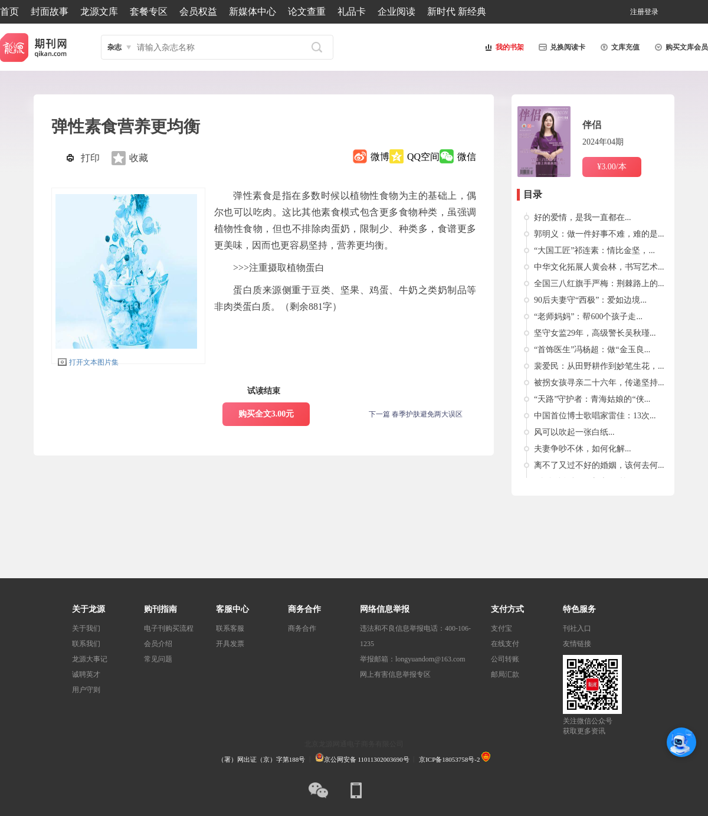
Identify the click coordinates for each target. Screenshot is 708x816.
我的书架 (502, 47)
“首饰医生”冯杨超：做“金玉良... (592, 349)
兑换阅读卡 (560, 47)
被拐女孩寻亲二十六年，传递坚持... (599, 382)
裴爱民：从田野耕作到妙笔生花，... (599, 366)
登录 (651, 12)
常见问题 (158, 659)
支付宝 (501, 628)
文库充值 (618, 47)
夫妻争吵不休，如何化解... (582, 448)
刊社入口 (577, 628)
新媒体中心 (252, 11)
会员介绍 (158, 644)
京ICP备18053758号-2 (449, 759)
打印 (90, 158)
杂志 (114, 47)
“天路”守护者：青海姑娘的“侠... (592, 399)
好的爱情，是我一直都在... (582, 217)
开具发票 (230, 644)
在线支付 (505, 644)
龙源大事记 (89, 659)
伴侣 (591, 125)
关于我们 (86, 628)
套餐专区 (149, 11)
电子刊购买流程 (169, 628)
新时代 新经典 (456, 11)
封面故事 (49, 11)
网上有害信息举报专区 (395, 674)
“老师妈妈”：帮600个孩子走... (588, 316)
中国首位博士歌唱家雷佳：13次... (595, 415)
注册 (637, 12)
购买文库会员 (679, 47)
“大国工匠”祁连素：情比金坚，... (594, 250)
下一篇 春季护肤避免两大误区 (416, 414)
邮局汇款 (505, 674)
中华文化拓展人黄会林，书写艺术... (599, 267)
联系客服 (230, 628)
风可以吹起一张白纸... (574, 432)
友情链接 (577, 644)
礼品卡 (351, 11)
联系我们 (86, 644)
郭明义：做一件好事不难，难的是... (599, 234)
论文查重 (307, 11)
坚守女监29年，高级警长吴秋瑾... (595, 333)
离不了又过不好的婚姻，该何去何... (599, 465)
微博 (380, 157)
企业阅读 (396, 11)
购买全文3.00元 (266, 413)
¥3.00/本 (611, 166)
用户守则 (86, 690)
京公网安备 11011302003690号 (362, 759)
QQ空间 (423, 157)
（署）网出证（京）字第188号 (262, 759)
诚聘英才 (86, 674)
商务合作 (302, 628)
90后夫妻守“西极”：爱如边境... (590, 300)
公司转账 (505, 659)
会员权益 (198, 11)
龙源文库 (99, 11)
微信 (466, 157)
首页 (9, 11)
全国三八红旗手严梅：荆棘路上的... (599, 283)
